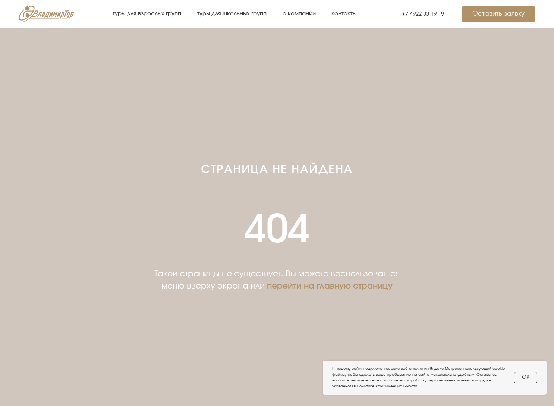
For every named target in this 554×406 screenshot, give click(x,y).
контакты (343, 13)
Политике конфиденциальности (387, 386)
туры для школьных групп (232, 13)
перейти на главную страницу (330, 286)
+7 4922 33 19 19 (423, 14)
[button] (498, 14)
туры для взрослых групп (147, 13)
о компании (299, 13)
